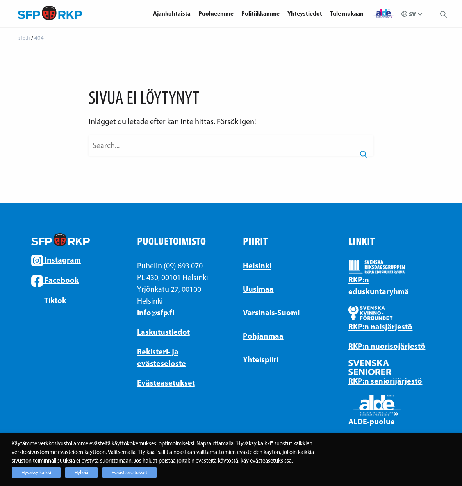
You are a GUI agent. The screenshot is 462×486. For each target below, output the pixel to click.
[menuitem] (173, 13)
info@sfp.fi (155, 312)
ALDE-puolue (371, 421)
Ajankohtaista (172, 13)
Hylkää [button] (81, 472)
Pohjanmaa (263, 336)
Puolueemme (216, 13)
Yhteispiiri (260, 359)
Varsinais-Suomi (271, 312)
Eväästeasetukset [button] (129, 472)
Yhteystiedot (304, 13)
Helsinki (257, 265)
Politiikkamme (260, 13)
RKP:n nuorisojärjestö (386, 346)
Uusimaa (258, 289)
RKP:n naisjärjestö (380, 326)
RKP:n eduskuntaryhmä (378, 285)
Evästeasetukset (166, 383)
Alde (383, 13)
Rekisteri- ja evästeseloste (161, 357)
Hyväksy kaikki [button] (36, 472)
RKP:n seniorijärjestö (385, 381)
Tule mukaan (347, 13)
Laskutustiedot (163, 332)
